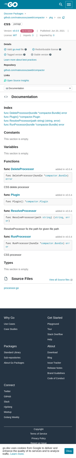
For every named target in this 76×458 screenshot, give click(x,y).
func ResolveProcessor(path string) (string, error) (32, 120)
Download (52, 352)
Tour (49, 329)
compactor (51, 175)
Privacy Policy (39, 438)
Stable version (41, 54)
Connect (9, 385)
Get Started (54, 317)
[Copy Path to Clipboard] (63, 17)
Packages (10, 346)
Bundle (63, 175)
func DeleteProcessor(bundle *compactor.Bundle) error (35, 113)
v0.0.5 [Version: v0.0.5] (12, 30)
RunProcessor (21, 236)
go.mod (16, 49)
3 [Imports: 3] (28, 35)
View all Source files (59, 279)
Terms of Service (38, 433)
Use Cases (9, 324)
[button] (5, 49)
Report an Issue (39, 443)
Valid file (15, 49)
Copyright (39, 429)
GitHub (7, 396)
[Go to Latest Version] (27, 30)
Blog (49, 357)
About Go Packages (14, 362)
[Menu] (38, 88)
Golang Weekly (11, 417)
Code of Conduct (55, 378)
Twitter (7, 391)
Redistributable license (46, 49)
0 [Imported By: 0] (47, 35)
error (9, 179)
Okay (69, 451)
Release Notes (54, 368)
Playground (53, 324)
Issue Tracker (54, 362)
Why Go (9, 317)
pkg (51, 17)
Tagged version (15, 54)
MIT (15, 35)
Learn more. (17, 453)
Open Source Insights (16, 80)
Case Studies (10, 329)
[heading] (14, 4)
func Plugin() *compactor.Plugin (22, 116)
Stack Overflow (55, 334)
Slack (6, 401)
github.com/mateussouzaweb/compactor (24, 17)
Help (49, 339)
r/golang (8, 407)
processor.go (11, 288)
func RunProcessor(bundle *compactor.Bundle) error (34, 124)
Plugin (15, 194)
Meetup (8, 412)
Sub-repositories (12, 357)
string (47, 217)
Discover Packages (13, 13)
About (51, 346)
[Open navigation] (69, 4)
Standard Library (12, 352)
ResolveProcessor (23, 210)
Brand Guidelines (56, 373)
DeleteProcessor (22, 169)
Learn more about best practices (20, 59)
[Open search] (61, 4)
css (59, 17)
